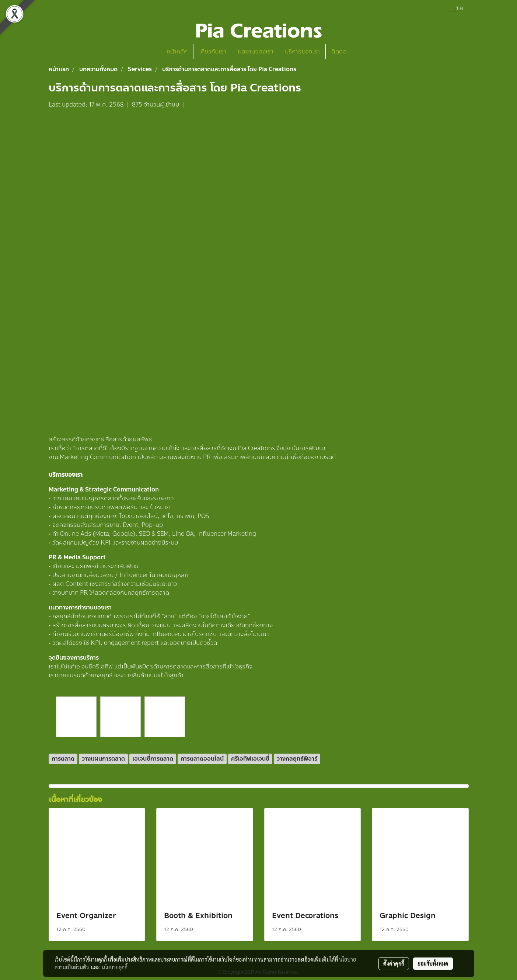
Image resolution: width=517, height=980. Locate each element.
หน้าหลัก (177, 51)
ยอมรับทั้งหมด (433, 963)
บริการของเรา (302, 51)
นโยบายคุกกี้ (114, 967)
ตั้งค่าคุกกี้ (393, 963)
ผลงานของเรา (255, 51)
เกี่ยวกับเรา (212, 51)
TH (455, 8)
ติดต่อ (339, 51)
